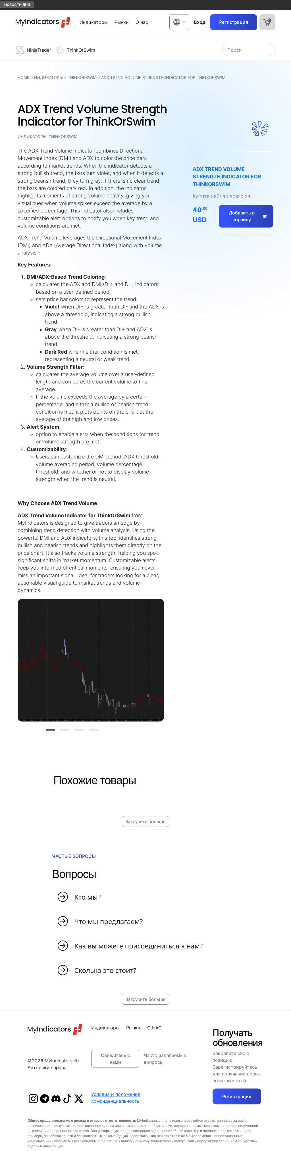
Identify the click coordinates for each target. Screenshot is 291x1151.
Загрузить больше (146, 821)
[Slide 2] (64, 729)
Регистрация (233, 22)
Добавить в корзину (249, 216)
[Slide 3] (79, 729)
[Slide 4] (93, 729)
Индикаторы (48, 77)
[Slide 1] (50, 729)
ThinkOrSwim (82, 77)
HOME (23, 77)
